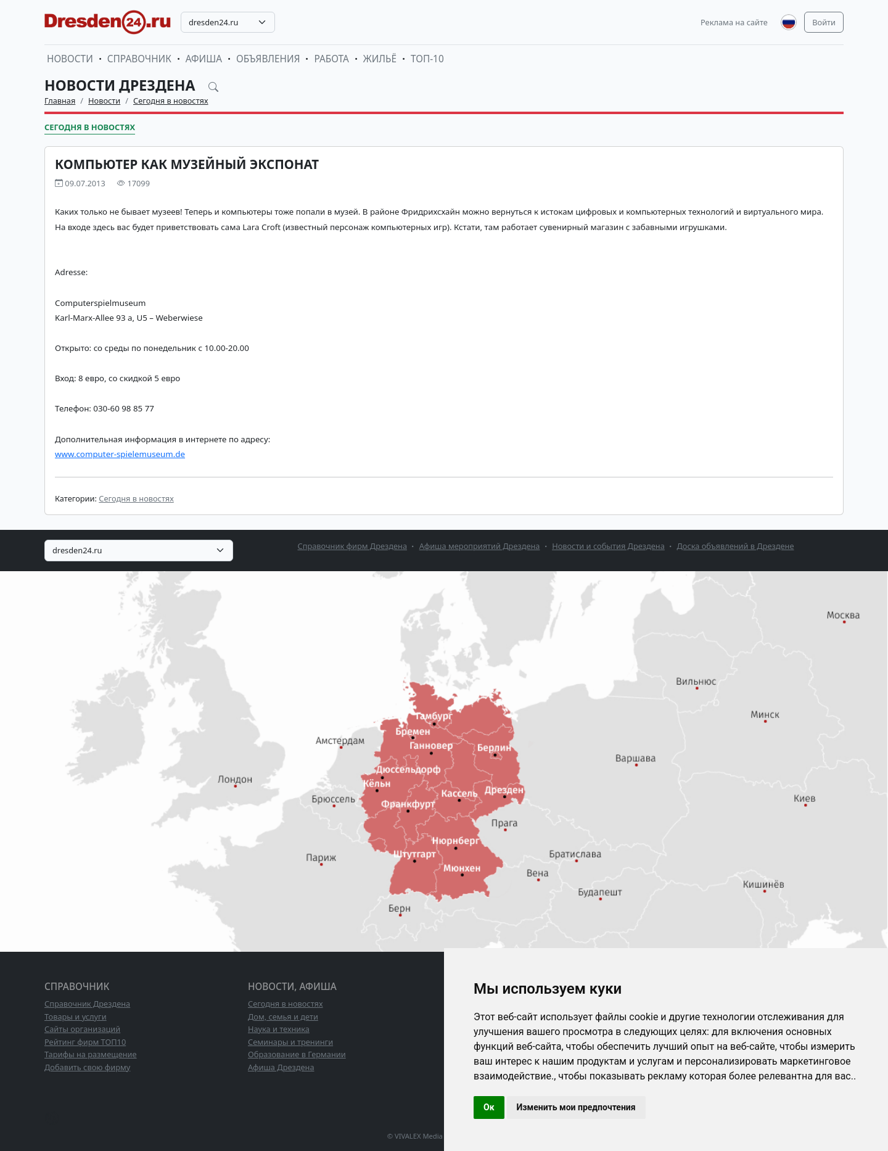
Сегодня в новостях (170, 100)
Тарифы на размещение (90, 1054)
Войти (824, 22)
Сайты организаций (82, 1028)
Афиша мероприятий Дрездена (479, 545)
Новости (70, 58)
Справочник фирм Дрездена (353, 545)
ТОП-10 (427, 58)
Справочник (139, 58)
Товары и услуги (75, 1016)
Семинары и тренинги (290, 1041)
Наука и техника (279, 1028)
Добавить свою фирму (87, 1067)
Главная (59, 100)
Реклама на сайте (734, 22)
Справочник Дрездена (87, 1003)
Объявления (268, 58)
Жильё (380, 58)
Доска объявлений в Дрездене (735, 545)
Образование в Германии (297, 1054)
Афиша (204, 58)
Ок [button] (489, 1107)
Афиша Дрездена (281, 1067)
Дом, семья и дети (283, 1016)
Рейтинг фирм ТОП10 (85, 1041)
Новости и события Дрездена (608, 545)
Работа (331, 58)
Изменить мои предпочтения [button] (576, 1107)
